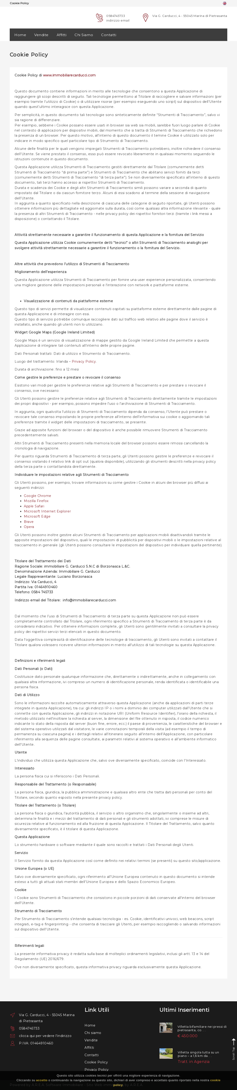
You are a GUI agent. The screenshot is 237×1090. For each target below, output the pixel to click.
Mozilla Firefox (36, 501)
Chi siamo (92, 1033)
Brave (29, 522)
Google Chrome (37, 496)
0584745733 (115, 16)
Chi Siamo (84, 35)
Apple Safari (34, 506)
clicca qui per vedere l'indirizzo (45, 1036)
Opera (29, 527)
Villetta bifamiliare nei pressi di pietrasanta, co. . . (202, 1028)
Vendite (41, 35)
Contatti (108, 35)
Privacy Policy (84, 361)
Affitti (62, 35)
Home (20, 35)
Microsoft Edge (37, 516)
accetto (41, 1080)
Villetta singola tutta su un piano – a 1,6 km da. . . (198, 1053)
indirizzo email (118, 20)
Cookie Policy (96, 1062)
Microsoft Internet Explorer (47, 511)
